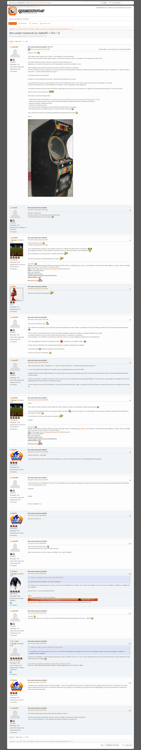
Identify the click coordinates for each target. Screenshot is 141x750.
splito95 (15, 47)
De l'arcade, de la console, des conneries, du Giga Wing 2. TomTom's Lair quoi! (49, 663)
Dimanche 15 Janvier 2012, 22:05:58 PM (38, 362)
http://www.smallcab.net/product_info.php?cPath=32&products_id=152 (79, 99)
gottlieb (15, 238)
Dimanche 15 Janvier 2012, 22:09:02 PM (38, 400)
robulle (14, 208)
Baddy (14, 450)
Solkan (14, 571)
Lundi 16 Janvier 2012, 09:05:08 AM (37, 543)
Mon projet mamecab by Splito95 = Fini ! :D (40, 47)
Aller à (102, 745)
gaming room (34, 280)
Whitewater (47, 269)
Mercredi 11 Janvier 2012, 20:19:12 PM (40, 49)
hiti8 (13, 286)
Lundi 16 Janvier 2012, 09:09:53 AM (37, 573)
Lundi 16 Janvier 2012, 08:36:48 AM (37, 515)
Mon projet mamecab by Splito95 (37, 207)
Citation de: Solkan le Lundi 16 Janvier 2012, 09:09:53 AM (47, 647)
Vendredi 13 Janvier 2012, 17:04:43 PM (38, 209)
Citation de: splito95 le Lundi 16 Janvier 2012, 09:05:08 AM (47, 577)
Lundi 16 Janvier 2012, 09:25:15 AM (37, 613)
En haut (11, 737)
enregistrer (48, 3)
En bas (11, 41)
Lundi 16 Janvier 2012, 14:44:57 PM (37, 682)
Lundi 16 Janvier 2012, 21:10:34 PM (37, 710)
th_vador (15, 641)
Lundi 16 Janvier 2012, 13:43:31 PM (37, 643)
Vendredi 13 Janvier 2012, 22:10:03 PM (38, 288)
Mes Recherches (32, 602)
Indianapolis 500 (55, 269)
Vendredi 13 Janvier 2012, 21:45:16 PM (38, 239)
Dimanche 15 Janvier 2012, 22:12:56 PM (38, 451)
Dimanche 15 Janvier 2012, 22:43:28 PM (38, 479)
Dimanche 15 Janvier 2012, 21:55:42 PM (38, 319)
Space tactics (81, 265)
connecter (37, 3)
